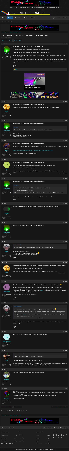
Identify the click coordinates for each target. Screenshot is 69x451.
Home (3, 17)
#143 (66, 369)
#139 (66, 281)
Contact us (44, 427)
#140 (66, 303)
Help (61, 427)
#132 (66, 140)
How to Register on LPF (30, 10)
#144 (66, 388)
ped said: (16, 185)
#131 (66, 120)
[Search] (65, 18)
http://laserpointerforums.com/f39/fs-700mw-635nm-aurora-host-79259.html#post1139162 (33, 150)
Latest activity (21, 439)
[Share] (63, 44)
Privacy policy (56, 427)
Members (32, 17)
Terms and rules (50, 427)
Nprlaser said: (17, 245)
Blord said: (16, 127)
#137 (66, 241)
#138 (66, 263)
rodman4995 (47, 443)
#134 (66, 178)
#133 (66, 159)
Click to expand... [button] (40, 318)
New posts (4, 20)
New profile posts (22, 436)
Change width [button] (11, 427)
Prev (4, 40)
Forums (10, 17)
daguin (3, 38)
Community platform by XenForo (26, 449)
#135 (66, 203)
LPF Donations (40, 10)
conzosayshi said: (17, 306)
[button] (21, 17)
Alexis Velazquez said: (18, 354)
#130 (66, 101)
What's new (17, 17)
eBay (43, 290)
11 (17, 40)
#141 (66, 331)
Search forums (9, 20)
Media (25, 17)
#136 (66, 222)
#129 (66, 44)
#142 (66, 350)
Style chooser (4, 427)
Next (20, 40)
